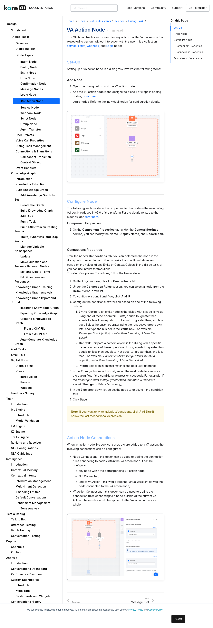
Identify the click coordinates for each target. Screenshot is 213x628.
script (81, 45)
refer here (89, 96)
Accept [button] (178, 619)
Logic (109, 45)
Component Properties (189, 45)
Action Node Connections (188, 58)
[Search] (99, 8)
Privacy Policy (135, 609)
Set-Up (178, 27)
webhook (93, 45)
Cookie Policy (155, 609)
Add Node (181, 33)
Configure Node (183, 39)
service (72, 45)
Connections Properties (189, 52)
